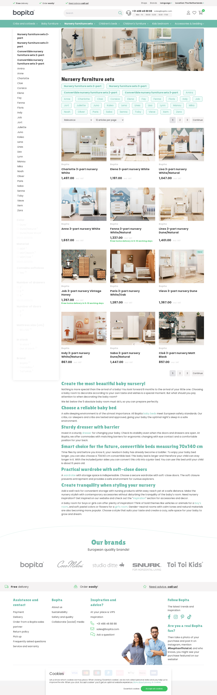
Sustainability (59, 621)
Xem (20, 215)
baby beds (149, 423)
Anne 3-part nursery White (80, 238)
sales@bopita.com (163, 11)
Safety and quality (62, 626)
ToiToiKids (26, 380)
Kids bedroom (160, 23)
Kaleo (20, 146)
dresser (87, 442)
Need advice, (24, 3)
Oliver (20, 185)
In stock (22, 349)
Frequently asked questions (29, 651)
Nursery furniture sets (78, 23)
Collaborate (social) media (68, 631)
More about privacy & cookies (147, 682)
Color (20, 229)
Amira (20, 78)
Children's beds (108, 23)
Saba (20, 195)
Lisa (19, 161)
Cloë (20, 92)
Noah (20, 181)
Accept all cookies (154, 688)
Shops (144, 3)
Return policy (21, 641)
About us (57, 617)
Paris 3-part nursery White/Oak (125, 302)
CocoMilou (27, 376)
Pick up (17, 646)
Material (23, 253)
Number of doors (29, 316)
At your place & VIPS (102, 621)
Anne (20, 83)
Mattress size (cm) (30, 334)
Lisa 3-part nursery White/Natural (173, 180)
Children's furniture (134, 23)
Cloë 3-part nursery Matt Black (177, 364)
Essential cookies (132, 688)
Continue (198, 129)
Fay (19, 107)
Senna (21, 200)
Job (19, 127)
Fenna (21, 112)
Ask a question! (106, 644)
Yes (23, 282)
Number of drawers (31, 292)
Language (166, 3)
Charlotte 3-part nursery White (79, 180)
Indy (19, 122)
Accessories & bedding (188, 23)
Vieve (20, 210)
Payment (18, 621)
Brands (153, 3)
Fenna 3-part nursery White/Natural (125, 240)
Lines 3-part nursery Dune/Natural (173, 240)
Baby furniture (49, 23)
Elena (20, 102)
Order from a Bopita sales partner (28, 634)
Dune (23, 234)
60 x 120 (26, 339)
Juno (20, 141)
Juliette (21, 136)
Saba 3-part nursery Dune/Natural (125, 364)
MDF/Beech (28, 262)
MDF (23, 258)
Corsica (21, 97)
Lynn (20, 166)
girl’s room (121, 516)
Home (16, 31)
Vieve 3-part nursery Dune (178, 300)
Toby (20, 205)
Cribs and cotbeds (24, 23)
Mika (20, 176)
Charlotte (23, 88)
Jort (19, 132)
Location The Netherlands (189, 3)
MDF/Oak (26, 266)
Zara (20, 220)
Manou (21, 171)
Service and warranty (26, 656)
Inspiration (96, 626)
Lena (20, 151)
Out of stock (28, 358)
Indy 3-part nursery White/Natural (75, 364)
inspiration (139, 507)
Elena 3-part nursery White (130, 179)
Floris (20, 117)
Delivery (18, 626)
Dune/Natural (29, 238)
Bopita (25, 372)
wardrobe (70, 485)
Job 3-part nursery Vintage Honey (81, 302)
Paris (20, 190)
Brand (21, 368)
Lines (20, 156)
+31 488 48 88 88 (142, 11)
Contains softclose (30, 277)
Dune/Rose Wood (31, 242)
